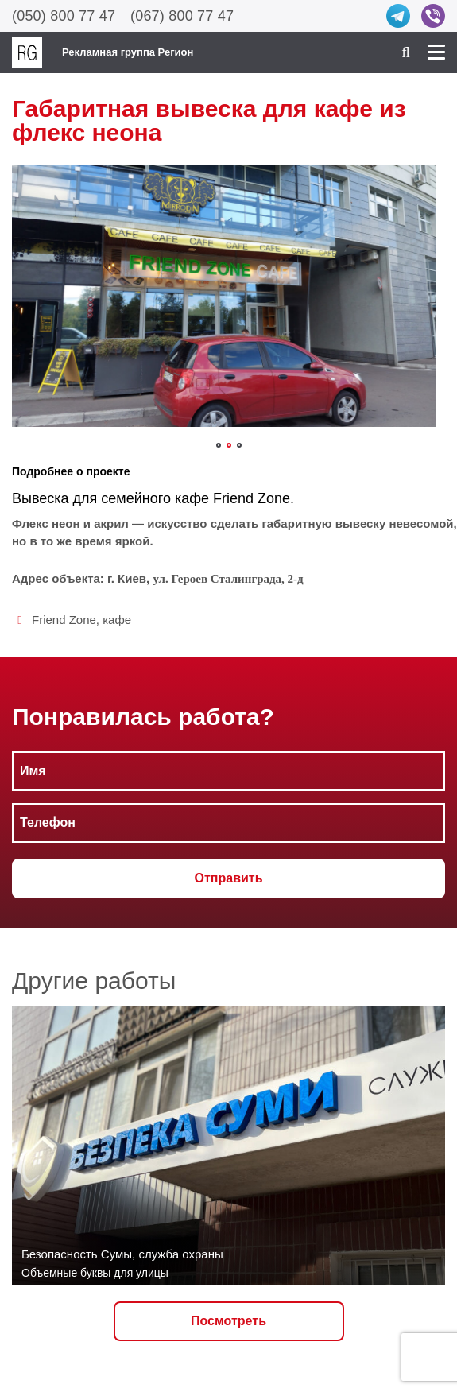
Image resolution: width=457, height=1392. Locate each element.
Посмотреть (228, 1321)
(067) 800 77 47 (182, 16)
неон (46, 523)
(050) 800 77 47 (63, 16)
